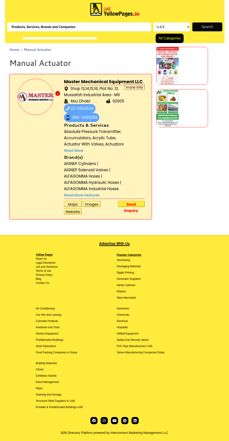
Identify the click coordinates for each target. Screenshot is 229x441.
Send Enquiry (131, 204)
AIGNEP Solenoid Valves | (87, 170)
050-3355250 (82, 117)
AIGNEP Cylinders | (81, 163)
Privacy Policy (44, 274)
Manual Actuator (37, 49)
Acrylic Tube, (104, 138)
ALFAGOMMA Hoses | (83, 176)
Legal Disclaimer (46, 262)
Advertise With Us (114, 243)
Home (14, 49)
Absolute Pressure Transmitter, (92, 131)
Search (207, 27)
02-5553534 (80, 108)
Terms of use (43, 270)
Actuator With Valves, (84, 144)
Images (91, 204)
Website (73, 211)
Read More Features (82, 195)
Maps (73, 204)
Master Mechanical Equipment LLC (103, 81)
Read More (73, 150)
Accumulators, (77, 138)
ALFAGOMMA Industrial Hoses (91, 188)
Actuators (114, 144)
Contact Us (42, 283)
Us (45, 258)
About (39, 258)
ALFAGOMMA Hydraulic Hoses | (92, 182)
